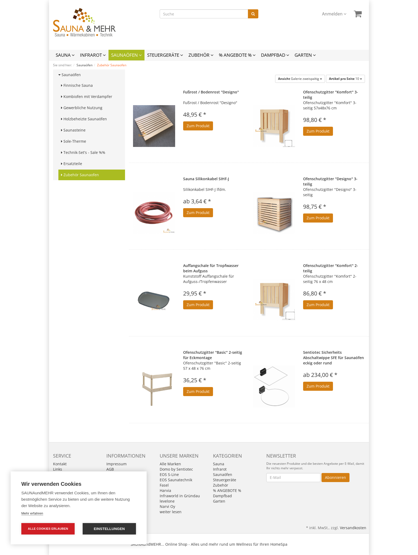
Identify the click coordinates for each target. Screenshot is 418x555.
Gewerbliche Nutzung (81, 107)
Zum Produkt (198, 125)
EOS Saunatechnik (176, 479)
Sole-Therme (73, 141)
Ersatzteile (71, 163)
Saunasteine (73, 130)
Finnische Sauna (77, 85)
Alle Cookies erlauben (48, 528)
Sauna (65, 55)
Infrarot (93, 55)
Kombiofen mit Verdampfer (86, 96)
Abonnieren (335, 477)
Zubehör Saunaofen (80, 174)
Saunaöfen (126, 55)
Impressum (116, 463)
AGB (110, 469)
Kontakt (60, 463)
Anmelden (334, 14)
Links (57, 469)
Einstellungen (109, 529)
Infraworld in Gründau (180, 495)
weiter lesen (171, 511)
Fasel (164, 485)
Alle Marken (170, 463)
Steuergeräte (165, 55)
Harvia (165, 490)
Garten (305, 55)
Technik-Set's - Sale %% (83, 152)
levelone (167, 501)
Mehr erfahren (32, 513)
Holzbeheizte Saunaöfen (84, 118)
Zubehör (201, 55)
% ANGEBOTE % (237, 55)
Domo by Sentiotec (176, 469)
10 (345, 78)
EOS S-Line (169, 474)
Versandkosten (353, 527)
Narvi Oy (167, 506)
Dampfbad (275, 55)
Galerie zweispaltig (300, 78)
